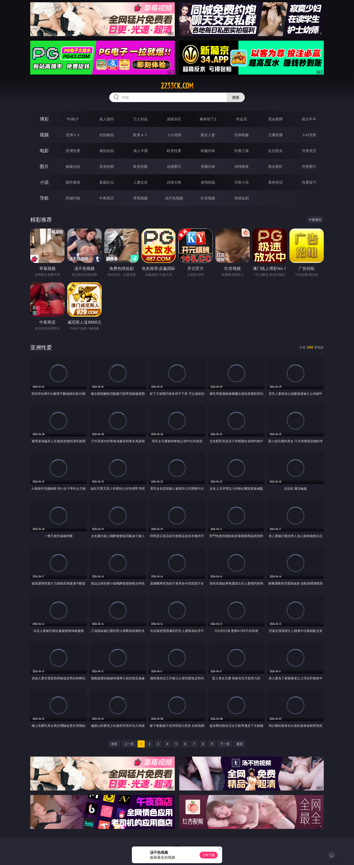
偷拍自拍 (106, 150)
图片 (44, 166)
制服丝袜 (208, 150)
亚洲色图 (106, 166)
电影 (44, 150)
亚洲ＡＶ (73, 134)
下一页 (225, 744)
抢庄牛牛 (309, 119)
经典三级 (241, 150)
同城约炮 (73, 198)
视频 (44, 135)
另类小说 (241, 182)
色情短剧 (241, 198)
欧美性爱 (174, 150)
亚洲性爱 (73, 150)
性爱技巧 (309, 182)
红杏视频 (208, 198)
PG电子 (73, 119)
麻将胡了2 (208, 119)
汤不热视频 (174, 198)
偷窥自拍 (73, 166)
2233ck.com (177, 85)
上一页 (129, 744)
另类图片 (309, 166)
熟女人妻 (208, 134)
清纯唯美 (241, 166)
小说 (44, 182)
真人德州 (106, 119)
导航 (44, 198)
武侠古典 (174, 182)
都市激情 (73, 182)
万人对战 (140, 119)
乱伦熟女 (275, 150)
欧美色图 (140, 166)
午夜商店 (106, 198)
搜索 (235, 97)
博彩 (44, 119)
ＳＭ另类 (309, 134)
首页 (114, 744)
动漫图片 (174, 166)
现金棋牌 (275, 119)
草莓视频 (140, 198)
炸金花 (241, 119)
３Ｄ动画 (174, 134)
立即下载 (208, 855)
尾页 (240, 744)
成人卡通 (140, 150)
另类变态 (309, 150)
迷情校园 (208, 182)
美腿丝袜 (208, 166)
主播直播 (275, 134)
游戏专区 (174, 119)
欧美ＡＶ (140, 134)
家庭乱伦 (106, 182)
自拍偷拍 (106, 134)
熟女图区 (275, 166)
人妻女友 (140, 182)
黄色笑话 (275, 182)
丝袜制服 (241, 134)
